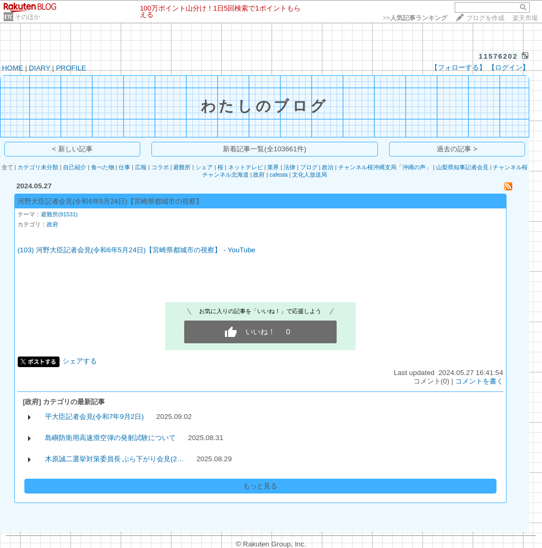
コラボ (160, 167)
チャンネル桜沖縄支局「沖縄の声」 (384, 167)
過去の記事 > (457, 149)
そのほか (27, 17)
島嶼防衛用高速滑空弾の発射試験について (110, 438)
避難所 (182, 167)
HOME (12, 68)
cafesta (278, 174)
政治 (327, 167)
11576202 (498, 56)
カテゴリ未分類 (37, 167)
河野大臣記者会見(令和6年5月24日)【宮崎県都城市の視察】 (110, 201)
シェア (204, 167)
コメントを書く (479, 381)
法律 (289, 167)
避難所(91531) (59, 214)
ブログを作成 (485, 18)
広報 (141, 167)
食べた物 (102, 167)
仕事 (124, 167)
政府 (259, 174)
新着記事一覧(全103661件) (264, 149)
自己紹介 (74, 167)
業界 (273, 167)
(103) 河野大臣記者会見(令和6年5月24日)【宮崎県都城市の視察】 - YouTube (136, 250)
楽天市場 (525, 18)
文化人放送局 (309, 174)
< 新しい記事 (72, 149)
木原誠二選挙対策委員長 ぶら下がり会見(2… (114, 459)
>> (415, 18)
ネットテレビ (245, 167)
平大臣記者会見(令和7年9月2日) (94, 417)
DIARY (39, 68)
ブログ (309, 167)
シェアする (79, 361)
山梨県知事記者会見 (462, 167)
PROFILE (71, 68)
